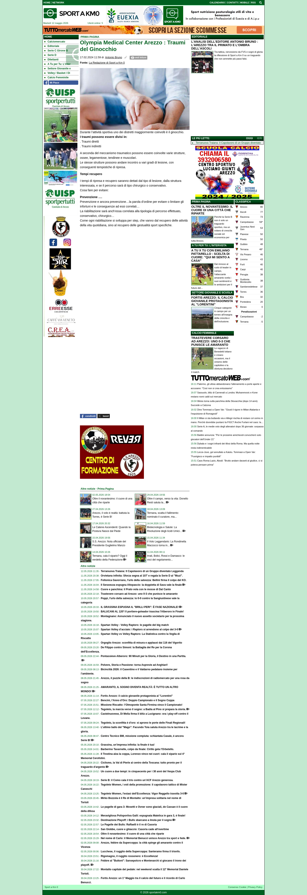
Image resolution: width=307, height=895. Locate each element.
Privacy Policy (255, 887)
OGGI (249, 138)
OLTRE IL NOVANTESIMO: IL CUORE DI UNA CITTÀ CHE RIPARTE (212, 210)
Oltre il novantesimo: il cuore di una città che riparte (132, 833)
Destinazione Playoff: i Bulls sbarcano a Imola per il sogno (136, 820)
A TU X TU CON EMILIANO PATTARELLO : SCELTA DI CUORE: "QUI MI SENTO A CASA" (210, 255)
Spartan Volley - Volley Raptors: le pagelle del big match (135, 624)
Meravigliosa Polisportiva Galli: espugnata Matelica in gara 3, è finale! (143, 815)
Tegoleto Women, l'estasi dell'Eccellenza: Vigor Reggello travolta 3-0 (142, 793)
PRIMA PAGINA (201, 201)
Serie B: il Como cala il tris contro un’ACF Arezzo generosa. (137, 780)
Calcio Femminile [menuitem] (56, 77)
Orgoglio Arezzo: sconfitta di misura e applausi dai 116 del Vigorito (141, 642)
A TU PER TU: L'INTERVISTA (209, 245)
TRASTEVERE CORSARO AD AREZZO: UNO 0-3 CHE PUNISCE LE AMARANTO (210, 341)
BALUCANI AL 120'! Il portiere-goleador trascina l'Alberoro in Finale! (142, 611)
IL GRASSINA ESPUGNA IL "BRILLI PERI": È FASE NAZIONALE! (140, 607)
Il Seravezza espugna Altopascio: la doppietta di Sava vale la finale (141, 584)
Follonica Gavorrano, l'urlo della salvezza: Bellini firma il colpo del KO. (144, 580)
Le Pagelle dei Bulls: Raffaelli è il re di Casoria (129, 824)
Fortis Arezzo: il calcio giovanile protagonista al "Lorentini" (137, 695)
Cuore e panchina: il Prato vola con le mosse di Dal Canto (136, 589)
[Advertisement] (227, 106)
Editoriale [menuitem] (51, 46)
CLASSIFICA (243, 201)
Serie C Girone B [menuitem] (56, 50)
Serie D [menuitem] (50, 55)
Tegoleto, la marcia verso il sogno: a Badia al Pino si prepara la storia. (143, 709)
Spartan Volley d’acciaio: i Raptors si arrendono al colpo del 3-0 (139, 629)
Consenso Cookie (237, 887)
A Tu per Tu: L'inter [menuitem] (57, 64)
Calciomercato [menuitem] (54, 41)
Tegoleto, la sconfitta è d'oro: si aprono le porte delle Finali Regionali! (143, 722)
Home (48, 36)
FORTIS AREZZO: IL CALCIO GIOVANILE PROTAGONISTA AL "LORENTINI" (212, 301)
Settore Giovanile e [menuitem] (57, 68)
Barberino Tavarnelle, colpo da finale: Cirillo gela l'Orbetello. (137, 749)
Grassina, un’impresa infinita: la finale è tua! (128, 744)
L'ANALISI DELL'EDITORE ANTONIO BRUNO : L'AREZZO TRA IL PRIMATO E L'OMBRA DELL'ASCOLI (224, 45)
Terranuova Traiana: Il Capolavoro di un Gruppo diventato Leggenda (142, 571)
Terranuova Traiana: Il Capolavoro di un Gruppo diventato (228, 142)
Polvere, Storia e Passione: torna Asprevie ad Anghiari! (134, 664)
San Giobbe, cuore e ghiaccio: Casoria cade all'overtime (135, 829)
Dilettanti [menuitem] (51, 59)
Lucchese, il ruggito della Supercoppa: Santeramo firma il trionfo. (140, 851)
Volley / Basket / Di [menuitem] (57, 73)
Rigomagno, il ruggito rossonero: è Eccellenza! (129, 856)
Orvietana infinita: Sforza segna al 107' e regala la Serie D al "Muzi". (142, 575)
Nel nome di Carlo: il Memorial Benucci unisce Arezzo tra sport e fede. (143, 838)
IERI (259, 138)
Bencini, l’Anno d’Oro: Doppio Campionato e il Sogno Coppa (137, 700)
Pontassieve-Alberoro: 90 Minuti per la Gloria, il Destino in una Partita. (143, 656)
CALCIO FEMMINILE (204, 332)
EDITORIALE (199, 36)
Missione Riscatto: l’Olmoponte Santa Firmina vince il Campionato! (141, 704)
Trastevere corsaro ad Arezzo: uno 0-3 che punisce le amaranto (139, 593)
